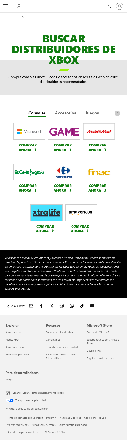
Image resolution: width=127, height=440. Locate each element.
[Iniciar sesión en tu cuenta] (119, 6)
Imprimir (51, 417)
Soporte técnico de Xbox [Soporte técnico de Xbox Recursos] (59, 332)
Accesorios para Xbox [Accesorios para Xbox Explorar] (17, 354)
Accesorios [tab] (65, 113)
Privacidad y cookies (70, 417)
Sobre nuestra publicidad (73, 424)
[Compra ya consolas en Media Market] (98, 147)
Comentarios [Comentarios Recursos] (53, 339)
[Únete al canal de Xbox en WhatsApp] (72, 306)
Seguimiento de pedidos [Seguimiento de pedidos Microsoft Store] (100, 358)
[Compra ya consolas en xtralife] (45, 228)
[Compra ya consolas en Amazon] (80, 228)
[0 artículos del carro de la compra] (108, 6)
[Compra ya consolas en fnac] (98, 188)
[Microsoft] (63, 3)
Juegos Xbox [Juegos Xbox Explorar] (12, 339)
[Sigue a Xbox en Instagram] (61, 306)
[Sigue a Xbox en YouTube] (92, 306)
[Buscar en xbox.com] (18, 6)
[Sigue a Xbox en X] (51, 306)
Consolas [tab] (37, 113)
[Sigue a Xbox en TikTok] (82, 306)
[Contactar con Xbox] (31, 306)
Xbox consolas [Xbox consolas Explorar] (13, 332)
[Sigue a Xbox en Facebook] (41, 306)
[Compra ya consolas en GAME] (63, 147)
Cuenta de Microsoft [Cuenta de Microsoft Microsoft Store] (98, 332)
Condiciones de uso (95, 417)
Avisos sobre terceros (44, 424)
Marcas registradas (18, 424)
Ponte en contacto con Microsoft (25, 417)
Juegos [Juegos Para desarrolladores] (9, 379)
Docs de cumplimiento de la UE (24, 432)
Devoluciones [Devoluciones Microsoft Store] (94, 350)
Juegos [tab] (92, 113)
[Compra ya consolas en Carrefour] (63, 188)
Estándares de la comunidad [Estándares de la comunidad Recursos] (62, 346)
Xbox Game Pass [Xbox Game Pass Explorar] (15, 346)
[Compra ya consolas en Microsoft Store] (28, 147)
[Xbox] (12, 16)
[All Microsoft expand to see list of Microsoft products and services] (5, 6)
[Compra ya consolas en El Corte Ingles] (28, 188)
